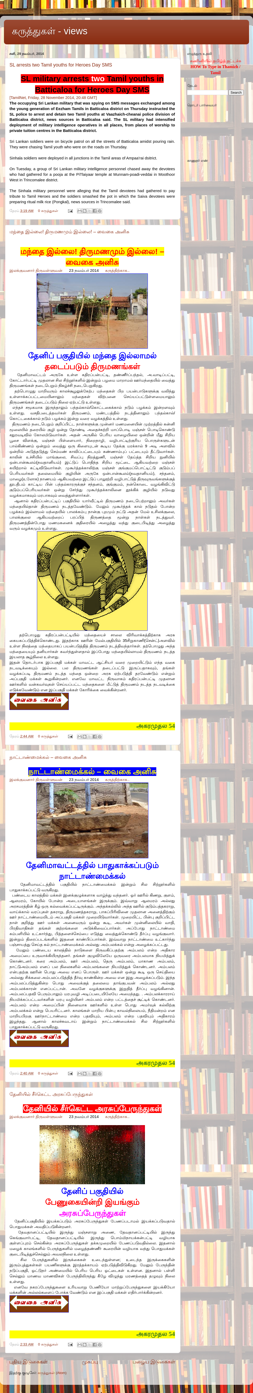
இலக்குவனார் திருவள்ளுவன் (35, 270)
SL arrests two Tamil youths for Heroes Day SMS (60, 65)
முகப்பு (90, 1361)
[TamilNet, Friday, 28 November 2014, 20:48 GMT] (53, 98)
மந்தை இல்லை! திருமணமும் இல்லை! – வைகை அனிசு (69, 231)
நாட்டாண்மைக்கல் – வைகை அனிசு (48, 757)
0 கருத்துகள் (48, 211)
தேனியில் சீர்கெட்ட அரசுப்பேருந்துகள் (51, 1094)
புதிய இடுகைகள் (28, 1361)
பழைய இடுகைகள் (154, 1361)
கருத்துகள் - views (49, 31)
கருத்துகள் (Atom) (52, 1373)
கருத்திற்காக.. (117, 270)
